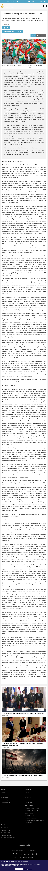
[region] (24, 865)
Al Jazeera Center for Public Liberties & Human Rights (34, 821)
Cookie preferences (6, 802)
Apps (26, 795)
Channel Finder (29, 802)
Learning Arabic (29, 813)
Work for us (28, 797)
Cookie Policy (4, 800)
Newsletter (27, 800)
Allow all (19, 869)
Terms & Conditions (6, 795)
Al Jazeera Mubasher (6, 832)
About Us (3, 792)
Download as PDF (9, 31)
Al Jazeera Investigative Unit (8, 837)
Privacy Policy (4, 797)
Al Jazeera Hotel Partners (31, 818)
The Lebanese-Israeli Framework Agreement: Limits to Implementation (23, 713)
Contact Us (28, 792)
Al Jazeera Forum (29, 815)
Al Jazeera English (5, 827)
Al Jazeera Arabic (5, 830)
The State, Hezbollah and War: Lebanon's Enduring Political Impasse (22, 775)
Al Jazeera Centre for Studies (32, 808)
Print (19, 31)
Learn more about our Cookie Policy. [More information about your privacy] (14, 865)
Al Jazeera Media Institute (31, 810)
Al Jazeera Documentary (7, 835)
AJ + (2, 840)
